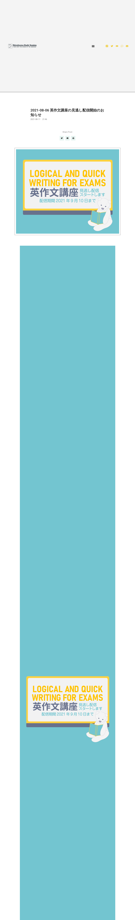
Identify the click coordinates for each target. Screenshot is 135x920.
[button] (93, 46)
